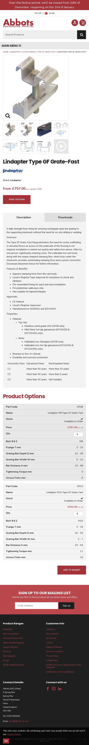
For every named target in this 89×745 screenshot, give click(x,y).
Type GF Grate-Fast (46, 52)
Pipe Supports (9, 656)
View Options (17, 199)
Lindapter (15, 52)
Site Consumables (11, 633)
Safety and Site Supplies (13, 642)
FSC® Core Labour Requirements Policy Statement (63, 666)
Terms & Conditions (54, 651)
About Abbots (52, 633)
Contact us (50, 629)
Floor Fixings (28, 52)
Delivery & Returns (54, 647)
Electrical (7, 651)
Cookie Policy (52, 660)
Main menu (11, 46)
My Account (51, 638)
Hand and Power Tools (13, 638)
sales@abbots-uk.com (19, 721)
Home (5, 52)
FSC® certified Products (13, 665)
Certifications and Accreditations (60, 672)
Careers (49, 642)
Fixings (6, 660)
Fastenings (8, 629)
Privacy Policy (52, 656)
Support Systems (10, 647)
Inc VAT (38, 13)
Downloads (65, 217)
